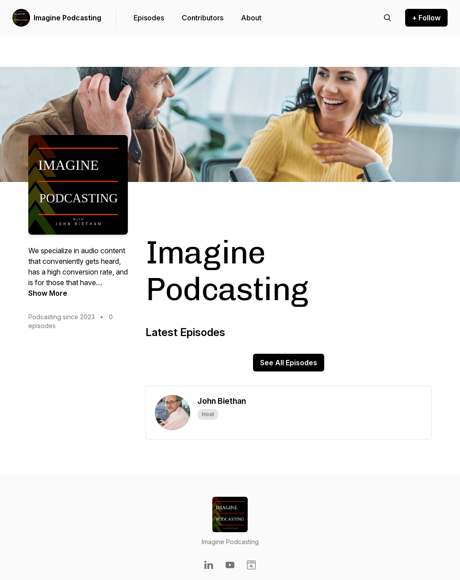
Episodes (149, 17)
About (251, 17)
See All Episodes (288, 362)
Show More (47, 293)
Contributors (202, 17)
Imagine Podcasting (67, 17)
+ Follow (426, 17)
